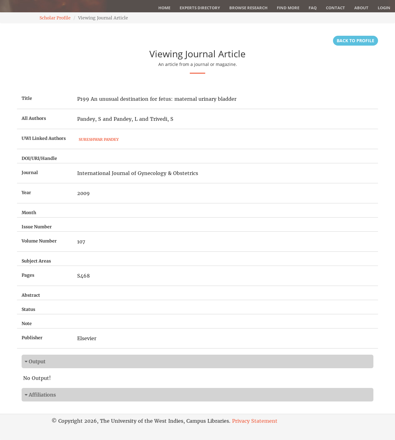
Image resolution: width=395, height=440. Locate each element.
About (361, 7)
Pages (28, 275)
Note (27, 323)
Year (26, 192)
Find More (288, 7)
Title (27, 98)
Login (384, 7)
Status (28, 309)
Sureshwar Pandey (99, 139)
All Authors (34, 118)
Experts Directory (200, 7)
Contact (335, 7)
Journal (30, 172)
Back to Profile (355, 40)
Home (164, 7)
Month (29, 212)
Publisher (32, 337)
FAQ (313, 7)
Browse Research (248, 7)
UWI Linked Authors (44, 138)
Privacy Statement (254, 421)
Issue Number (37, 227)
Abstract (31, 295)
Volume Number (39, 241)
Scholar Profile (55, 18)
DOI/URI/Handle (39, 158)
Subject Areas (36, 261)
